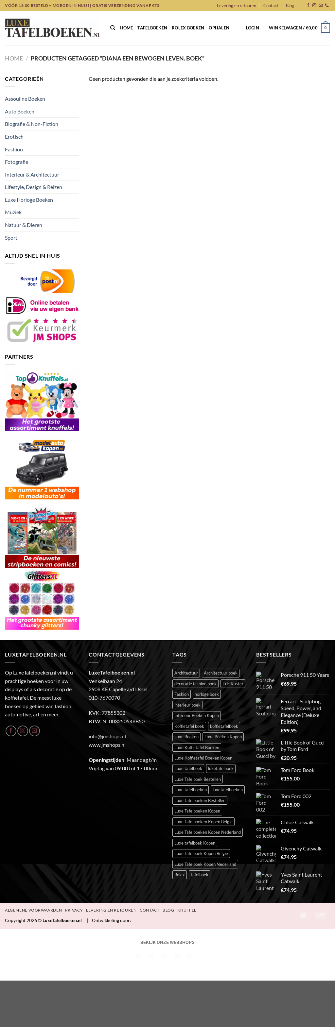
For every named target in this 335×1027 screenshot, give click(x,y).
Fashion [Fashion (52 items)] (181, 636)
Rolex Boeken (188, 27)
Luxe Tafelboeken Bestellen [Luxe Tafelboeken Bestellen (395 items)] (199, 742)
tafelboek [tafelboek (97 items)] (199, 816)
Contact (270, 5)
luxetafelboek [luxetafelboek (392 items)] (221, 710)
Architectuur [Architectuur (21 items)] (186, 615)
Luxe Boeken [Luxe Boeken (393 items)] (186, 678)
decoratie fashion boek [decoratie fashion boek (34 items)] (195, 625)
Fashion (14, 149)
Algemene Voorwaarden (33, 868)
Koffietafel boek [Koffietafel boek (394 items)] (189, 668)
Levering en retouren (236, 5)
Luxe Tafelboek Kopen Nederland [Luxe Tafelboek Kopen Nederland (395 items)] (205, 806)
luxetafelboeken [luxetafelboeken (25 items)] (228, 732)
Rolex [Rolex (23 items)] (179, 816)
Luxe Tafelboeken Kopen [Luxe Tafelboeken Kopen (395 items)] (197, 753)
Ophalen (219, 27)
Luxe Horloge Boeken (29, 200)
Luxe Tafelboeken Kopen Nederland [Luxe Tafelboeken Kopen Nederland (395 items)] (207, 774)
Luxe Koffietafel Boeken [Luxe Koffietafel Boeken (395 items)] (196, 689)
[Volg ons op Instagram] (314, 5)
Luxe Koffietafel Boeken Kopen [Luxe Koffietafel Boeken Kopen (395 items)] (203, 700)
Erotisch (14, 136)
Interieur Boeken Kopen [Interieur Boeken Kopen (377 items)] (196, 657)
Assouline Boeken (25, 98)
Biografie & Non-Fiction (31, 124)
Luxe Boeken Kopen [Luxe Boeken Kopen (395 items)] (223, 678)
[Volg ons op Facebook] (308, 5)
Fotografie (16, 162)
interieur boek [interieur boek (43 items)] (187, 647)
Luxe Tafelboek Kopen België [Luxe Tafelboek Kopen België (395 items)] (201, 795)
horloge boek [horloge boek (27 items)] (207, 636)
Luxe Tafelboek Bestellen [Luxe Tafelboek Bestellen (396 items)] (197, 721)
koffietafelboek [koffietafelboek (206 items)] (224, 668)
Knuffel (186, 868)
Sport (11, 237)
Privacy (74, 868)
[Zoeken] (112, 28)
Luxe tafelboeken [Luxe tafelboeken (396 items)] (190, 732)
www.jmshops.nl (107, 687)
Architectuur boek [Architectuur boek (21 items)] (221, 615)
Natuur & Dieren (23, 225)
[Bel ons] (327, 5)
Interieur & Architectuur (32, 174)
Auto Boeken (19, 111)
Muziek (13, 212)
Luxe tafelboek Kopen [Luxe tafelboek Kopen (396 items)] (194, 785)
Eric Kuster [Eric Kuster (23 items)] (232, 625)
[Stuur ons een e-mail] (321, 5)
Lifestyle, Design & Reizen (33, 187)
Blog (290, 5)
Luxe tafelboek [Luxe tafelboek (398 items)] (188, 710)
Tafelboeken (152, 27)
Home (126, 27)
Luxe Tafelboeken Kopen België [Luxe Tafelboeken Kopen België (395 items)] (203, 763)
